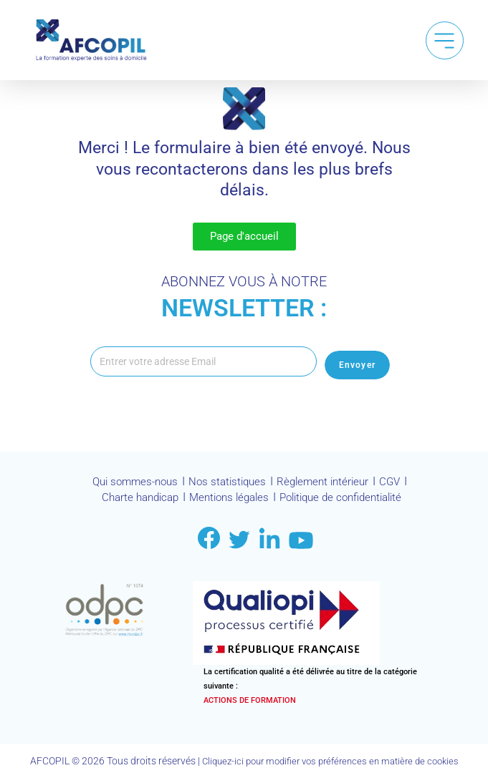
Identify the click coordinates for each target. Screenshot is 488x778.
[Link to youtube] (301, 541)
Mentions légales (226, 500)
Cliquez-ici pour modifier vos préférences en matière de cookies (330, 761)
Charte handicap (130, 500)
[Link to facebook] (209, 539)
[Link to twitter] (239, 541)
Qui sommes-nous (129, 486)
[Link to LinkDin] (269, 539)
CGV (398, 486)
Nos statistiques (227, 486)
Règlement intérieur (327, 486)
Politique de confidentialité (346, 500)
